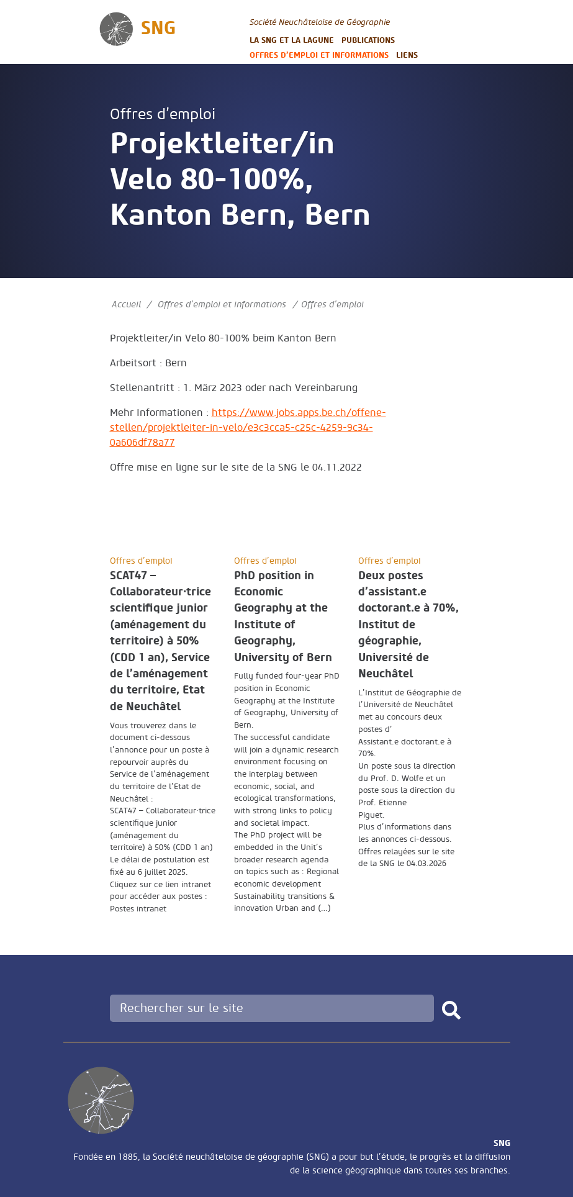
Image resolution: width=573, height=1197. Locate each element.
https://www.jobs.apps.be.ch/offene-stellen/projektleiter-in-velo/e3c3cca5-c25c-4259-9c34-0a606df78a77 (248, 428)
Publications (368, 40)
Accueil (126, 304)
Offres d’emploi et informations (319, 55)
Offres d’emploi (162, 114)
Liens (407, 55)
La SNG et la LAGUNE (292, 40)
